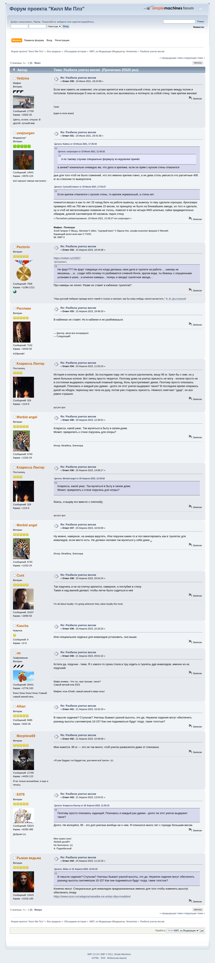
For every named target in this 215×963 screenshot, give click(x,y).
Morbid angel (27, 417)
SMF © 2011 (107, 954)
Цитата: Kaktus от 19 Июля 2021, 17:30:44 (75, 144)
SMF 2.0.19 (93, 954)
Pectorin (23, 247)
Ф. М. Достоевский (176, 298)
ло (19, 653)
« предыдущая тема (171, 57)
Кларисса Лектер (30, 363)
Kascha (22, 626)
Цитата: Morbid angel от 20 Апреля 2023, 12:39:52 (79, 478)
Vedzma (23, 78)
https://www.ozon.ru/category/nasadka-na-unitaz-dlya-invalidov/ (92, 896)
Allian (21, 706)
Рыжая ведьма (29, 858)
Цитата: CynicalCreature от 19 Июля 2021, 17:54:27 (80, 187)
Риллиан (24, 308)
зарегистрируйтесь (83, 21)
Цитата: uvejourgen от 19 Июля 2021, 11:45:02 (81, 151)
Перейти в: (160, 930)
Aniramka (131, 51)
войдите (62, 21)
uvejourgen (25, 133)
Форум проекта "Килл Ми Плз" (47, 9)
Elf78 (21, 794)
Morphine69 (26, 736)
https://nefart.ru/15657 (67, 258)
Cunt (20, 575)
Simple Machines (122, 954)
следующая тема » (194, 57)
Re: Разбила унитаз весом (78, 77)
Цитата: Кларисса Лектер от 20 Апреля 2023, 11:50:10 (81, 805)
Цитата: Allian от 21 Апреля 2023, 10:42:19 (76, 869)
